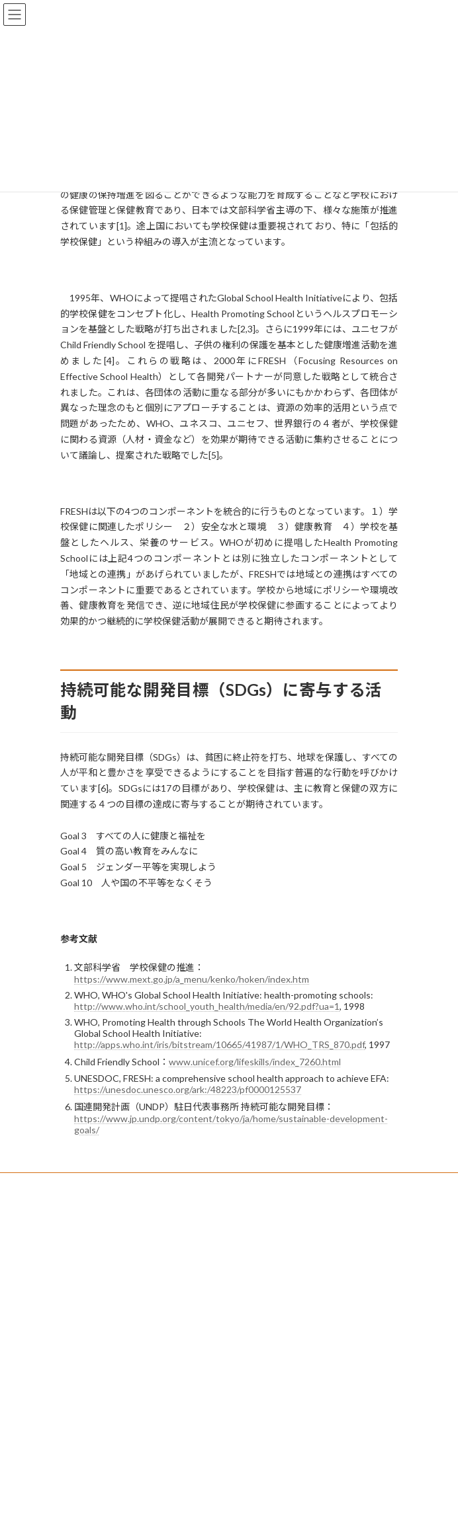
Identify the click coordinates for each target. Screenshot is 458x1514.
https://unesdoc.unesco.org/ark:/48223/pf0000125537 (187, 1089)
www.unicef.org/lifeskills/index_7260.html (255, 1061)
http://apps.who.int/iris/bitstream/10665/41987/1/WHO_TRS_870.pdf (219, 1044)
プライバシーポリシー (100, 1185)
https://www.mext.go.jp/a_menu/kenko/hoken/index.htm (191, 979)
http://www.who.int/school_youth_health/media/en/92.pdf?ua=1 (207, 1006)
